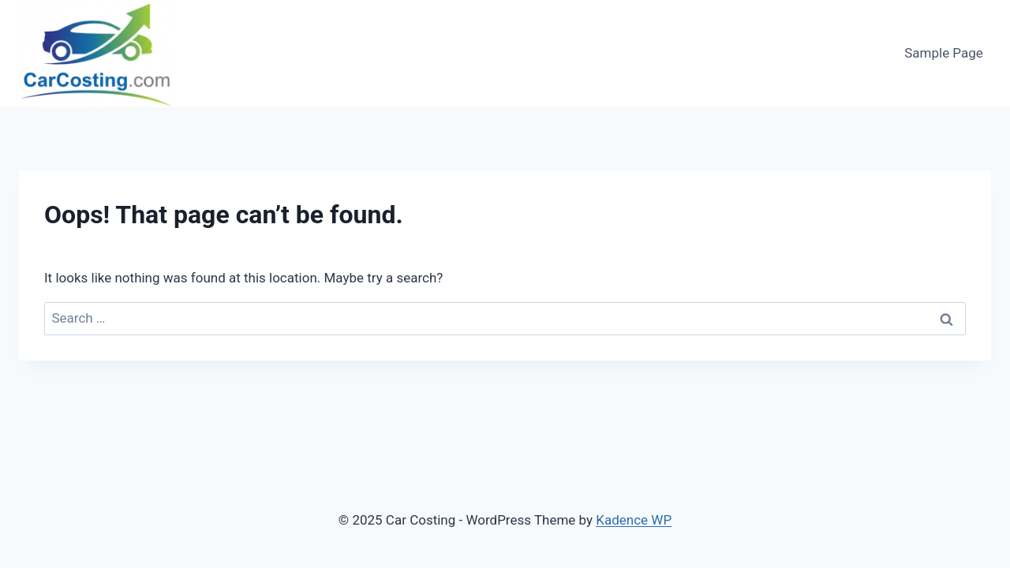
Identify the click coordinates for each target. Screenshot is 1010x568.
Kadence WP (633, 520)
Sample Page (943, 53)
